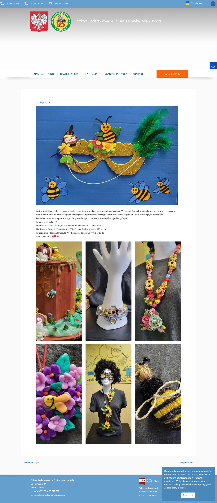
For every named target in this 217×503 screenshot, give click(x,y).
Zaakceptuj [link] (188, 495)
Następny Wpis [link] (187, 463)
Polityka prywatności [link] (147, 495)
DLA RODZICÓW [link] (70, 74)
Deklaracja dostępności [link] (148, 488)
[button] (70, 74)
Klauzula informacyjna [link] (148, 492)
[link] (213, 65)
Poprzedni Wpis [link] (30, 463)
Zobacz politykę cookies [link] (175, 487)
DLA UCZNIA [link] (92, 74)
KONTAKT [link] (138, 74)
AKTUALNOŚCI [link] (49, 74)
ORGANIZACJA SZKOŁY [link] (116, 74)
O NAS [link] (35, 74)
